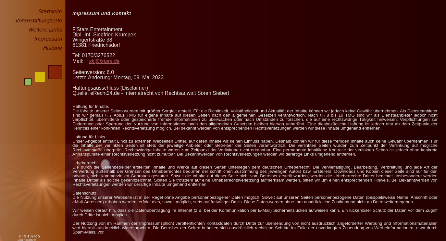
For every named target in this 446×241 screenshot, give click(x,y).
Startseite (51, 11)
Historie (54, 47)
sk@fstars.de (104, 61)
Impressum (49, 38)
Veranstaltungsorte (40, 20)
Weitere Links (46, 29)
